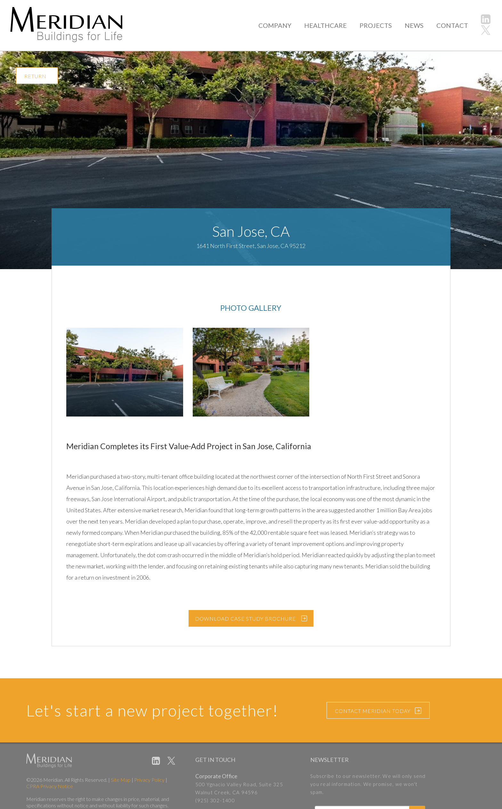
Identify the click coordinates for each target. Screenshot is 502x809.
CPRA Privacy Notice (49, 786)
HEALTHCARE (328, 25)
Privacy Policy (149, 780)
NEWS (415, 25)
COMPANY (279, 25)
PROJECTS (377, 25)
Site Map (121, 780)
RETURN (35, 76)
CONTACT (452, 25)
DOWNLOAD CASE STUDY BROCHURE (245, 618)
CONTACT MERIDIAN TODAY (378, 711)
